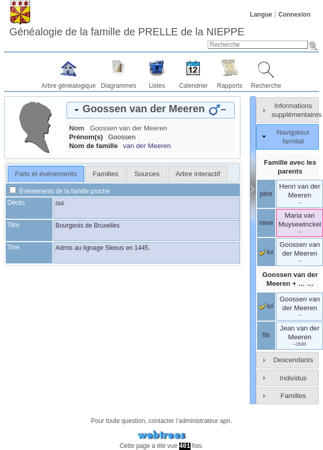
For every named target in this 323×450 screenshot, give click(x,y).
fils (266, 335)
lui (266, 252)
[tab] (150, 110)
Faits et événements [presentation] (46, 174)
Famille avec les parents (290, 166)
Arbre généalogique (69, 85)
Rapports (230, 85)
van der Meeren (147, 146)
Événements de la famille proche (59, 191)
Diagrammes (118, 85)
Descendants (293, 360)
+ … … (290, 279)
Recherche (266, 85)
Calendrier (193, 85)
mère (266, 223)
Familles (293, 396)
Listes (157, 85)
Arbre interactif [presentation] (198, 174)
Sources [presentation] (146, 174)
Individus (293, 378)
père (266, 193)
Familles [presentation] (105, 174)
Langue (261, 14)
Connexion (294, 14)
